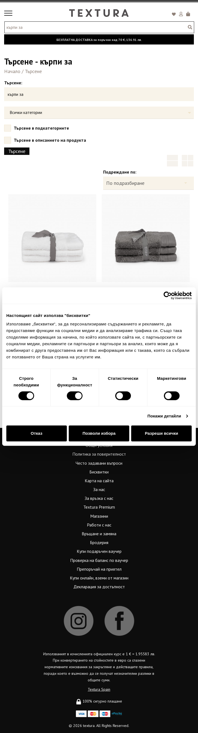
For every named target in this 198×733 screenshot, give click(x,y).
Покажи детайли (164, 416)
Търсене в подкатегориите (38, 128)
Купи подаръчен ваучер (99, 551)
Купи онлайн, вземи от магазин (99, 578)
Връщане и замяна (99, 533)
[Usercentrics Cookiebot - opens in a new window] (168, 295)
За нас (99, 489)
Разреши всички (161, 433)
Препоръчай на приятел (99, 569)
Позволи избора (99, 433)
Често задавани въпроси (99, 463)
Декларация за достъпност (99, 586)
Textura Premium (99, 507)
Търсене (33, 71)
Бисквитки (99, 472)
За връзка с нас (99, 498)
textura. (89, 725)
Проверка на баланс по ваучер (99, 560)
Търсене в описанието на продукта (47, 140)
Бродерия (99, 542)
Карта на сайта (99, 480)
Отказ (37, 433)
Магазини (99, 516)
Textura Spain (99, 689)
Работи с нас (99, 525)
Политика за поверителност (99, 454)
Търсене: (13, 82)
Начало (12, 71)
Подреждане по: (119, 172)
